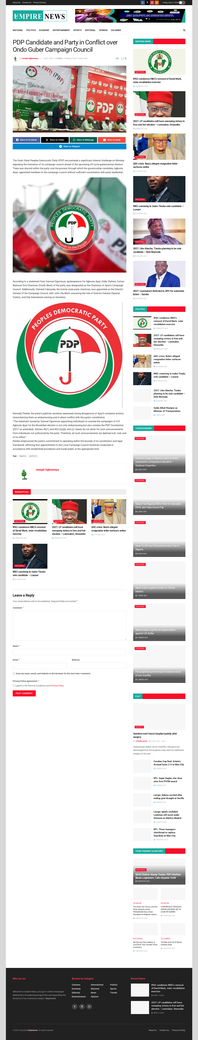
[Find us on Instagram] (152, 2)
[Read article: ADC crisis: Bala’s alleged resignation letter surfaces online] (108, 511)
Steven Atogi (141, 741)
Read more (51, 998)
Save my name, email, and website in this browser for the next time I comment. (53, 673)
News (93, 992)
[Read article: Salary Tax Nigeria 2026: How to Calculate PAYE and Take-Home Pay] (159, 496)
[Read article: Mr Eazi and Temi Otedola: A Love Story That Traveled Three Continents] (145, 929)
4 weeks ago (160, 802)
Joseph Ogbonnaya (30, 58)
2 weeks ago (141, 638)
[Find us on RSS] (157, 2)
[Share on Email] (112, 140)
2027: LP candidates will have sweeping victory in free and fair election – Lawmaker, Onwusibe (68, 530)
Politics (31, 30)
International (97, 985)
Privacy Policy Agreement (26, 681)
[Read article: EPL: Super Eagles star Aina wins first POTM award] (142, 783)
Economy (44, 30)
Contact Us (26, 3)
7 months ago (168, 916)
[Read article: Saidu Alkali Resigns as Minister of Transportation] (142, 412)
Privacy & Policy (39, 3)
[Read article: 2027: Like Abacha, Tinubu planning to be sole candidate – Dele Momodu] (159, 232)
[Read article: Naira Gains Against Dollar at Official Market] (159, 580)
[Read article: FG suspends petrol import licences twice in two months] (159, 664)
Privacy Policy (57, 685)
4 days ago (141, 470)
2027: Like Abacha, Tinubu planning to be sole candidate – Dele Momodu (169, 393)
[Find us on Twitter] (147, 2)
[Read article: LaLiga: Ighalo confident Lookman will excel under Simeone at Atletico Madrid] (142, 816)
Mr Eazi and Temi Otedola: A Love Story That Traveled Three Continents (145, 944)
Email (16, 660)
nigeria (22, 456)
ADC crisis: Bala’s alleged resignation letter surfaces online (167, 359)
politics (33, 456)
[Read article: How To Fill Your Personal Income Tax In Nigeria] (159, 538)
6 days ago (141, 512)
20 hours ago (98, 535)
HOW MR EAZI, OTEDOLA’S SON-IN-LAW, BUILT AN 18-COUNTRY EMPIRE (171, 909)
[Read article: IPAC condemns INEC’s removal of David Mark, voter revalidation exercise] (30, 511)
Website (76, 660)
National (18, 30)
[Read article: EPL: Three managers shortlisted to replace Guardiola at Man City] (142, 834)
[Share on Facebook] (26, 140)
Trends (113, 992)
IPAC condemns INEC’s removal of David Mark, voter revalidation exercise (30, 530)
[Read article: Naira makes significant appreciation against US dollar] (159, 622)
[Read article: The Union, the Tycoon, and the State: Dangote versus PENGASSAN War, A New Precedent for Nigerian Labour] (145, 894)
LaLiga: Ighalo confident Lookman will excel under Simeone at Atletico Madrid (167, 814)
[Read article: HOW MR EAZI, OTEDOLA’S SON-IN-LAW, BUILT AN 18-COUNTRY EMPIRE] (173, 894)
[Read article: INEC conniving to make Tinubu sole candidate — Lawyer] (30, 556)
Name (16, 646)
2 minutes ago (20, 538)
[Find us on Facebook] (143, 2)
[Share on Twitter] (55, 140)
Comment (18, 607)
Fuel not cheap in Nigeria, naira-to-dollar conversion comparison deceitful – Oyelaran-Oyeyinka (156, 462)
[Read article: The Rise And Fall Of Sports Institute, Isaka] (173, 929)
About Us (16, 3)
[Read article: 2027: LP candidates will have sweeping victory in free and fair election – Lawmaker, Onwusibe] (69, 511)
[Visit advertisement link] (130, 16)
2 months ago (161, 840)
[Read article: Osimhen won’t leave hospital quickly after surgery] (159, 717)
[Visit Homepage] (40, 15)
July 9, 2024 (48, 58)
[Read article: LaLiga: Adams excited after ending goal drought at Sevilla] (142, 800)
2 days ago (159, 415)
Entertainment (61, 30)
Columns (116, 30)
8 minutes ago (59, 538)
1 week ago (141, 596)
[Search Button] (184, 30)
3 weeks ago (141, 680)
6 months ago (142, 881)
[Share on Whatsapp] (83, 140)
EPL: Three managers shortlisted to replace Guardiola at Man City (165, 832)
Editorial (90, 30)
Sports (77, 30)
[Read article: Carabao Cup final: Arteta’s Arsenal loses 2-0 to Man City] (142, 766)
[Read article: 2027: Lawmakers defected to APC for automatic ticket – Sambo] (159, 274)
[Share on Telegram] (69, 146)
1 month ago (160, 822)
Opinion (103, 30)
